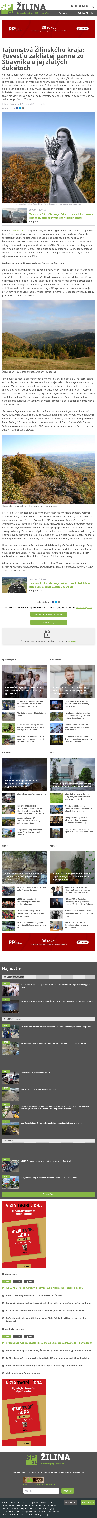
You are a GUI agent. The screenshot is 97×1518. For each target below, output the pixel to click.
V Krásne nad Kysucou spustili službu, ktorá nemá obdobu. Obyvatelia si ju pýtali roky (49, 1342)
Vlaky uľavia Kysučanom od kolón (23, 1373)
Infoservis (7, 752)
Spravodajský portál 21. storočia (33, 13)
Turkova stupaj (18, 230)
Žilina (31, 6)
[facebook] (17, 108)
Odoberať (67, 1490)
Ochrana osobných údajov (37, 1514)
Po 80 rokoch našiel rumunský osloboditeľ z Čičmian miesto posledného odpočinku (47, 1358)
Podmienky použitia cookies (71, 1472)
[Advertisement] (48, 1061)
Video (5, 845)
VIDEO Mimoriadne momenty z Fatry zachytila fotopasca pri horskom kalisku (44, 1287)
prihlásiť (72, 641)
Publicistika (55, 659)
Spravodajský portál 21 (52, 1463)
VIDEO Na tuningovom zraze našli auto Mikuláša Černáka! (35, 1295)
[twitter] (20, 108)
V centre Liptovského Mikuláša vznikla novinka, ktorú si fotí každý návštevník (45, 1310)
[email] (23, 108)
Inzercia (35, 1472)
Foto (52, 752)
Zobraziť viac (48, 1194)
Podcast (53, 845)
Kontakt (16, 1472)
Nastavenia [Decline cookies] (70, 1502)
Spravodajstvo (9, 659)
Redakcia (26, 1472)
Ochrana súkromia (49, 1472)
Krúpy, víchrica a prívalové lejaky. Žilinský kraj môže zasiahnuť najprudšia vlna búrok (48, 1303)
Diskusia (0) (48, 622)
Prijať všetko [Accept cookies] (88, 1502)
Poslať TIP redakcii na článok (48, 614)
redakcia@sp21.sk (84, 607)
